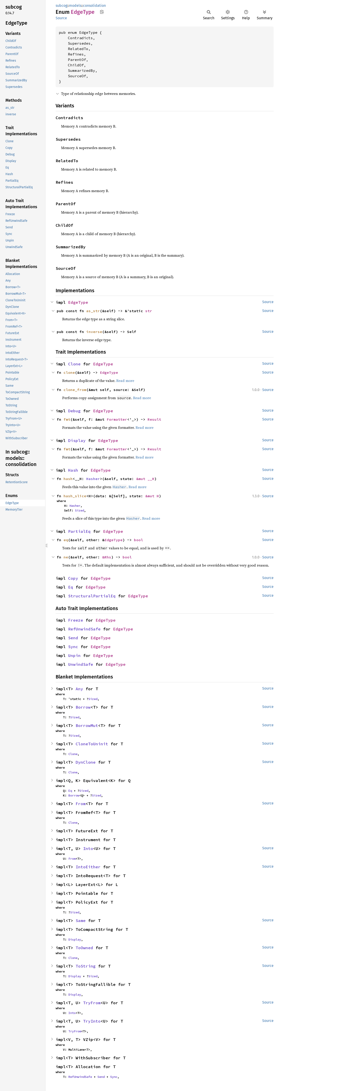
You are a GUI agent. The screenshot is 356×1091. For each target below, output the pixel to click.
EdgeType (78, 302)
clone (69, 372)
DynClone (86, 762)
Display (77, 440)
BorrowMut (87, 725)
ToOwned (84, 947)
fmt (67, 419)
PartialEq (79, 531)
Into (88, 848)
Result (154, 419)
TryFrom (92, 1002)
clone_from (75, 389)
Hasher (93, 478)
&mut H (152, 496)
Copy (73, 578)
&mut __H (145, 478)
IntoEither (88, 866)
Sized (79, 510)
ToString (86, 966)
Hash (73, 470)
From (81, 803)
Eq (70, 587)
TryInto (92, 1021)
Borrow (83, 707)
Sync (73, 646)
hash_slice (75, 496)
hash (68, 478)
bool (138, 540)
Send (73, 637)
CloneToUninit (92, 743)
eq (66, 540)
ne (66, 557)
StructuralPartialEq (92, 596)
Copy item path (102, 12)
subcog (61, 5)
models (75, 5)
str (148, 311)
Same (81, 920)
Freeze (75, 620)
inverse (94, 331)
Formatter (117, 419)
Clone (74, 364)
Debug (74, 410)
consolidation (94, 5)
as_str (93, 311)
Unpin (74, 655)
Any (79, 688)
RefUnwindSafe (84, 629)
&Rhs (106, 557)
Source (61, 18)
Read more (125, 380)
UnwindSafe (80, 664)
